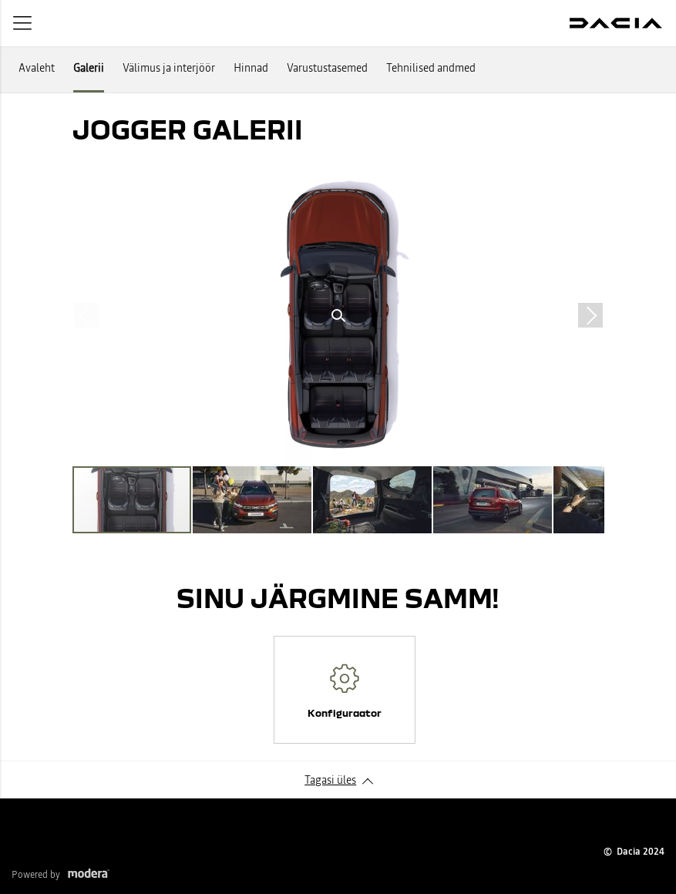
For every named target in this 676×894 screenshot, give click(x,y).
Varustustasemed (327, 68)
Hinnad (251, 68)
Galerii (88, 68)
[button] (338, 315)
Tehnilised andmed (431, 68)
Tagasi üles (330, 780)
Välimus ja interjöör (169, 68)
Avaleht (36, 68)
